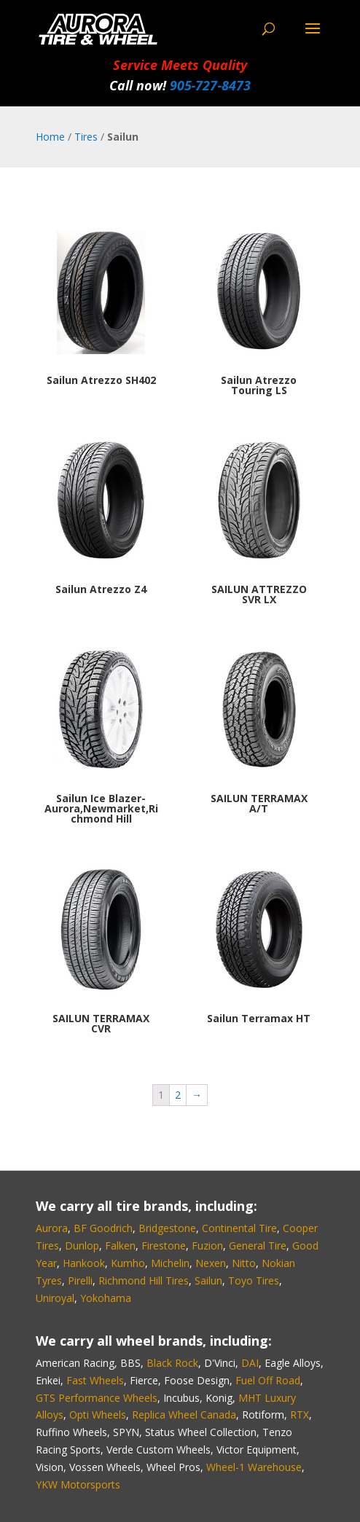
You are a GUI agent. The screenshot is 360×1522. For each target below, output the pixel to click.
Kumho (128, 1263)
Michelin (170, 1263)
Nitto (244, 1263)
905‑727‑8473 (210, 85)
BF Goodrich (103, 1228)
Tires (86, 137)
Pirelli (80, 1280)
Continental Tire (239, 1228)
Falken (120, 1245)
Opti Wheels (97, 1414)
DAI (250, 1363)
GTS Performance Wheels (96, 1398)
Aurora (52, 1228)
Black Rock (172, 1363)
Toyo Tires (253, 1280)
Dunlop (82, 1245)
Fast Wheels (95, 1380)
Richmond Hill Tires (143, 1280)
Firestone (163, 1245)
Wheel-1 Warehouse (254, 1467)
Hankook (84, 1263)
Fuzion (207, 1245)
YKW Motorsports (78, 1484)
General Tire (257, 1245)
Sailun (208, 1280)
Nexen (210, 1263)
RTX (299, 1414)
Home (50, 137)
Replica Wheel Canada (184, 1414)
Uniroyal (55, 1298)
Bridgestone (167, 1228)
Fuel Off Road (267, 1380)
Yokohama (105, 1298)
